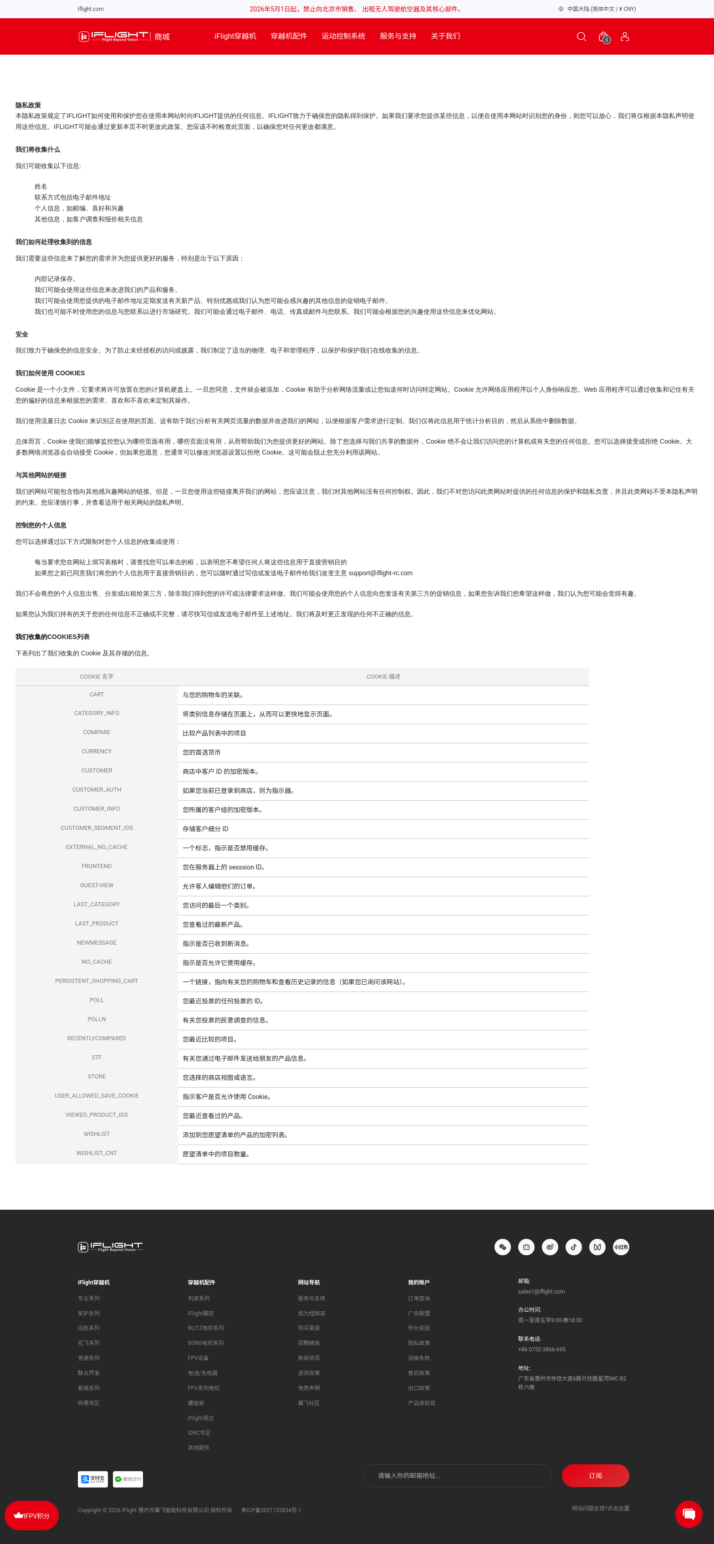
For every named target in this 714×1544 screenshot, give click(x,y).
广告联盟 (419, 1313)
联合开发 (89, 1373)
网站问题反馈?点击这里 (600, 1508)
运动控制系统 (344, 36)
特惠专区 (89, 1403)
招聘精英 (309, 1343)
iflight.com (91, 9)
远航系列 (89, 1328)
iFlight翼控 (201, 1313)
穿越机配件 (289, 36)
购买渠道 (309, 1328)
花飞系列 (89, 1343)
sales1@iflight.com (541, 1291)
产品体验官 (421, 1403)
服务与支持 (398, 36)
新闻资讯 (309, 1358)
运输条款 (419, 1358)
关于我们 (445, 36)
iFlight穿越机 (235, 36)
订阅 (595, 1475)
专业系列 (89, 1298)
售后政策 (419, 1373)
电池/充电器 (203, 1373)
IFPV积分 (32, 1515)
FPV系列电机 (204, 1388)
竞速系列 (89, 1358)
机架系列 (199, 1298)
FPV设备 (198, 1358)
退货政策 (309, 1373)
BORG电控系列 (206, 1343)
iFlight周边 (201, 1418)
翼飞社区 (309, 1403)
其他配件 (199, 1448)
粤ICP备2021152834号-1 (271, 1510)
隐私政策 (419, 1343)
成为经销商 (312, 1313)
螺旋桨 (196, 1403)
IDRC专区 (199, 1433)
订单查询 (419, 1298)
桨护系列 (89, 1313)
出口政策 (419, 1388)
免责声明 (309, 1388)
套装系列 (89, 1388)
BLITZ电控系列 (206, 1328)
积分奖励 (419, 1328)
